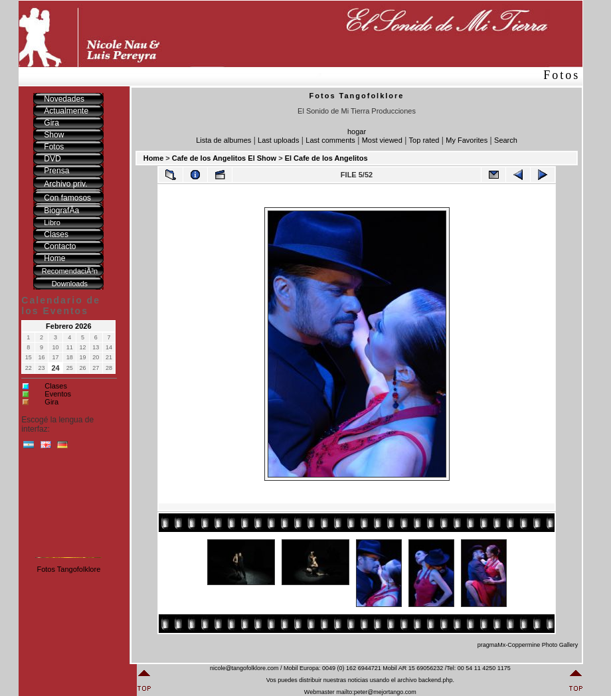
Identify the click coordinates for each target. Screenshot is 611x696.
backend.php (435, 680)
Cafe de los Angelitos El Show (224, 158)
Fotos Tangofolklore (68, 569)
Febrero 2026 (68, 326)
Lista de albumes (223, 140)
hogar (356, 131)
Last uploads (278, 140)
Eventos (57, 394)
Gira (51, 402)
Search (505, 140)
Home (153, 158)
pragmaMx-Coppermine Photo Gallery (528, 645)
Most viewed (382, 140)
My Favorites (466, 140)
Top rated (424, 140)
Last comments (330, 140)
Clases (55, 386)
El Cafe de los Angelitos (326, 158)
